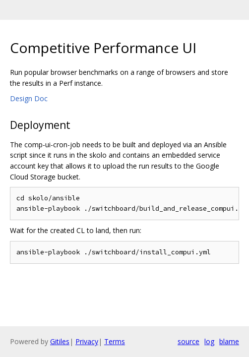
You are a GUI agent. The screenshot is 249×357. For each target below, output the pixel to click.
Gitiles (59, 341)
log (209, 341)
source (188, 341)
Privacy (86, 341)
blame (229, 341)
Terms (114, 341)
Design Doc (29, 98)
